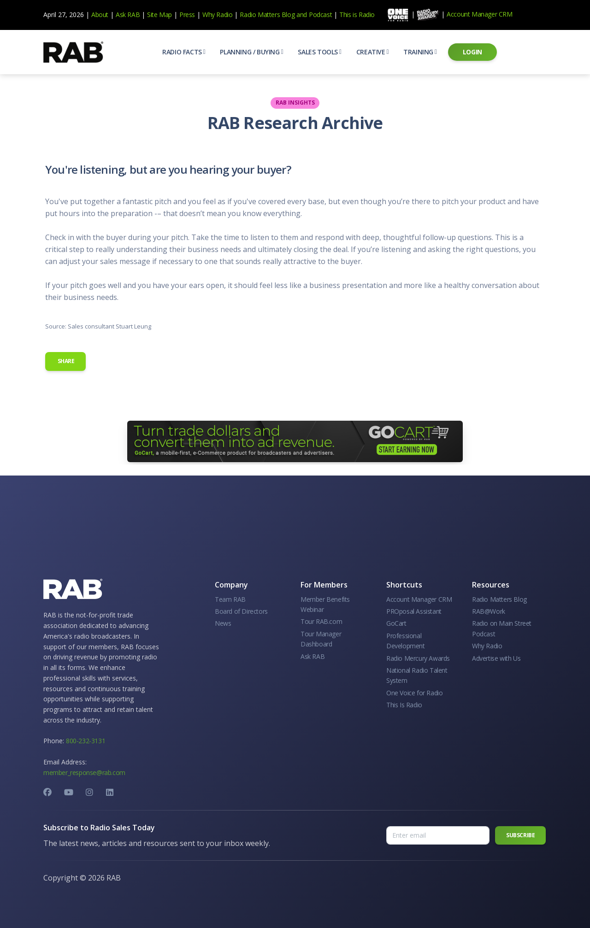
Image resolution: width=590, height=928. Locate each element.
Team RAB (230, 599)
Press (187, 14)
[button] (184, 52)
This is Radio (357, 14)
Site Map (159, 14)
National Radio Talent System (417, 675)
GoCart (396, 623)
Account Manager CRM (479, 14)
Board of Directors (241, 611)
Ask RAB (128, 14)
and (301, 14)
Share (65, 361)
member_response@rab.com (84, 772)
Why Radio (217, 14)
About (99, 14)
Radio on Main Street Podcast (501, 628)
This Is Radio (404, 704)
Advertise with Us (496, 658)
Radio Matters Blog (267, 14)
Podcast (320, 14)
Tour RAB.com (321, 621)
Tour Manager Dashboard (321, 638)
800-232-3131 (85, 740)
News (223, 623)
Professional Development (405, 640)
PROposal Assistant (414, 611)
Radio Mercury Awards (418, 658)
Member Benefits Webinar (325, 604)
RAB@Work (488, 611)
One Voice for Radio (414, 692)
